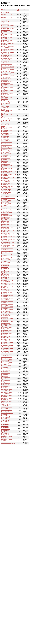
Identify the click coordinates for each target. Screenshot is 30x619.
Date (24, 10)
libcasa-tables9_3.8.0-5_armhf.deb (7, 413)
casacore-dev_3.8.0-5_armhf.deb (6, 396)
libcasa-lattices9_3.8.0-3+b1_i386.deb (7, 352)
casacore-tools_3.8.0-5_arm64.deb (7, 225)
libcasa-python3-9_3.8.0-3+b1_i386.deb (7, 94)
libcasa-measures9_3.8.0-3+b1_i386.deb (8, 257)
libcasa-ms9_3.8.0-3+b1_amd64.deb (6, 381)
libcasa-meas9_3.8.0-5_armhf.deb (6, 131)
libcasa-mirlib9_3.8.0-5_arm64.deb (6, 32)
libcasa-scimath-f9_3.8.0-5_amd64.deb (7, 67)
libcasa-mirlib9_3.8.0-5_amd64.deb (6, 56)
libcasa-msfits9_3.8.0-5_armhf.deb (7, 278)
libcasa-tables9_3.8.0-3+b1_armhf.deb (7, 416)
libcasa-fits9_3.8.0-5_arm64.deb (6, 160)
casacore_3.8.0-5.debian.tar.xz (5, 23)
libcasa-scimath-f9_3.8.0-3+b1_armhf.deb (7, 29)
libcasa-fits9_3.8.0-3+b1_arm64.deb (6, 163)
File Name (4, 10)
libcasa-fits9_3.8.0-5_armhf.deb (6, 154)
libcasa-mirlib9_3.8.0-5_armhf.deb (6, 38)
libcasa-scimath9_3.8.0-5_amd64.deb (7, 231)
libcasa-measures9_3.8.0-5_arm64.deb (8, 207)
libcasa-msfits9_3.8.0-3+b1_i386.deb (7, 290)
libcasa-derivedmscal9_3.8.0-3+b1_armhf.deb (6, 102)
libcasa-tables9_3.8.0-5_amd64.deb (7, 425)
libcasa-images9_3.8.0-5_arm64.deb (7, 301)
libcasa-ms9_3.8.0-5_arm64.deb (6, 375)
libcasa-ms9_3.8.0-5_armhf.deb (6, 366)
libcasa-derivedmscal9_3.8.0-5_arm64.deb (6, 106)
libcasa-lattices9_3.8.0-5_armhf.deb (7, 307)
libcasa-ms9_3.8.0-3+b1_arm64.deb (6, 372)
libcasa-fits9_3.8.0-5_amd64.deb (6, 193)
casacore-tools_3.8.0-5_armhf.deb (7, 219)
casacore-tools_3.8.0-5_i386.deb (7, 272)
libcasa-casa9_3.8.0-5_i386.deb (6, 363)
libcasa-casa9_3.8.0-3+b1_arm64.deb (6, 331)
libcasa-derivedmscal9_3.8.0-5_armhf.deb (6, 98)
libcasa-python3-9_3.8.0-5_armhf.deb (7, 73)
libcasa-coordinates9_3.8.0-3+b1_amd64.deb (8, 216)
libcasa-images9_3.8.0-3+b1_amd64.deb (7, 322)
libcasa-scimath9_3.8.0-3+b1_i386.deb (7, 263)
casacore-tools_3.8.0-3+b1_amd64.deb (7, 251)
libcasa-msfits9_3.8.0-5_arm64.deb (7, 266)
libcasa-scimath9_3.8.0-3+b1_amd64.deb (7, 234)
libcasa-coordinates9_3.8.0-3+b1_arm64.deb (8, 169)
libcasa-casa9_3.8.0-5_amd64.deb (6, 354)
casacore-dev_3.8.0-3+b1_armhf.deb (6, 393)
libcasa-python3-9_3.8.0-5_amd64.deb (7, 85)
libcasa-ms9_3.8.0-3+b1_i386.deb (6, 384)
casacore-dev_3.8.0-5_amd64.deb (6, 405)
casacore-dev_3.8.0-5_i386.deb (6, 402)
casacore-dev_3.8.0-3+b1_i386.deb (6, 410)
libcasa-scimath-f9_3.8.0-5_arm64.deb (7, 44)
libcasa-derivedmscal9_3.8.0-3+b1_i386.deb (6, 123)
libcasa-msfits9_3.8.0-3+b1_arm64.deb (7, 269)
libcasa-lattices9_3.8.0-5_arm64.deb (7, 316)
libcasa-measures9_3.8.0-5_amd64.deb (8, 246)
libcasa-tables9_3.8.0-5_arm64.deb (7, 422)
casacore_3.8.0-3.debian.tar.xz (5, 20)
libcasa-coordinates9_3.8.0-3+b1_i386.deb (8, 240)
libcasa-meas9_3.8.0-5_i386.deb (6, 148)
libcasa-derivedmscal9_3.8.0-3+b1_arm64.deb (6, 110)
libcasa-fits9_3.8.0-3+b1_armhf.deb (6, 157)
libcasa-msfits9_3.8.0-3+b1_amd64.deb (7, 284)
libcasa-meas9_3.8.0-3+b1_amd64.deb (6, 142)
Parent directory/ (5, 12)
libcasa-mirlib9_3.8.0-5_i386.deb (6, 61)
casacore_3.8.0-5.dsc (6, 14)
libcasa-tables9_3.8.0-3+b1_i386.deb (7, 434)
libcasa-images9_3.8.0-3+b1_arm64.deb (7, 304)
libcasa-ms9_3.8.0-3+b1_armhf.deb (6, 369)
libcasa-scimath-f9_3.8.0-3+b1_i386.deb (7, 53)
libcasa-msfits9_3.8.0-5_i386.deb (7, 293)
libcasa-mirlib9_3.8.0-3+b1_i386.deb (6, 64)
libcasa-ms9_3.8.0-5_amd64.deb (6, 378)
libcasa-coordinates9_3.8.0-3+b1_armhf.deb (8, 172)
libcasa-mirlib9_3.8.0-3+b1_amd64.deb (6, 59)
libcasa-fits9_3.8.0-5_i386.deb (6, 204)
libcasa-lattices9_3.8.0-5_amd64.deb (7, 337)
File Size (18, 10)
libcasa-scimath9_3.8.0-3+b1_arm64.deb (7, 187)
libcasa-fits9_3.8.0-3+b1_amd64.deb (6, 190)
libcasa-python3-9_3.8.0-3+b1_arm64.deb (7, 82)
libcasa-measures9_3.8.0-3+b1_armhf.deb (8, 195)
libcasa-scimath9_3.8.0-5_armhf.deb (7, 178)
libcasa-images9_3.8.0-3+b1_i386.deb (7, 346)
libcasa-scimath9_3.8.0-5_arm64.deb (7, 184)
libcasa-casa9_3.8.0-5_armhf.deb (6, 325)
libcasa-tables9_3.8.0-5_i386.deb (7, 431)
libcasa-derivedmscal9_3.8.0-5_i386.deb (6, 127)
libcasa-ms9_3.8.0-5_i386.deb (6, 387)
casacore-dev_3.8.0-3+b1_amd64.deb (6, 390)
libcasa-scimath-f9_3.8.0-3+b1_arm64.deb (7, 47)
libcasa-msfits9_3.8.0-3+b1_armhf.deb (7, 281)
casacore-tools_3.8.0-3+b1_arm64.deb (7, 228)
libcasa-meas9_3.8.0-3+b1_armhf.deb (6, 134)
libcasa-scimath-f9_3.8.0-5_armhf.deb (7, 26)
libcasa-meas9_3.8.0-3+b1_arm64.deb (6, 139)
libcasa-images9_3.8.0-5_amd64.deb (7, 319)
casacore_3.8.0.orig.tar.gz (8, 443)
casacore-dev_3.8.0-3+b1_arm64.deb (6, 407)
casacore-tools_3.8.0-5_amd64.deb (7, 248)
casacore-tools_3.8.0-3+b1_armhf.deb (7, 222)
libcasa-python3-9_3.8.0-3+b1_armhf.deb (7, 76)
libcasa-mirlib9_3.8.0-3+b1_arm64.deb (6, 35)
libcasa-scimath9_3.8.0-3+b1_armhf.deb (7, 181)
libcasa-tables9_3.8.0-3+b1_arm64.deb (7, 419)
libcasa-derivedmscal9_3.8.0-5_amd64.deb (6, 115)
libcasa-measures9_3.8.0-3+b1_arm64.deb (8, 210)
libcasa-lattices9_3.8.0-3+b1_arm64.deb (7, 313)
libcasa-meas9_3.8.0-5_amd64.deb (6, 145)
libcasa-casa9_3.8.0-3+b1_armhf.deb (6, 328)
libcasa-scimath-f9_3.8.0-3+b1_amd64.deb (7, 70)
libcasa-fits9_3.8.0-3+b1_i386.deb (6, 201)
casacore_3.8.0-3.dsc (6, 17)
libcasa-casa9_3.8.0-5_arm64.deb (6, 334)
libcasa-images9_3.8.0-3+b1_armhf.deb (7, 298)
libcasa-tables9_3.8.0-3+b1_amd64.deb (7, 428)
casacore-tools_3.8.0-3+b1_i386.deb (7, 275)
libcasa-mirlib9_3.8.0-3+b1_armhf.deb (6, 41)
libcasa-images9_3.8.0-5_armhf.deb (7, 296)
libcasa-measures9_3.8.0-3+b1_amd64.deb (8, 243)
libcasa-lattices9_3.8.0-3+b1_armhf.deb (7, 310)
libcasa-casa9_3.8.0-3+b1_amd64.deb (6, 357)
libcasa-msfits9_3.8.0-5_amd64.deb (7, 287)
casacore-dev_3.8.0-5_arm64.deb (6, 399)
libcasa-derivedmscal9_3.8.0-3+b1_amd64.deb (6, 119)
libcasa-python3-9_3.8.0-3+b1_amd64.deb (7, 88)
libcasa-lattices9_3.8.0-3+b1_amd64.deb (7, 340)
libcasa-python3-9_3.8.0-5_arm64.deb (7, 79)
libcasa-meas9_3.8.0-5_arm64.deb (6, 137)
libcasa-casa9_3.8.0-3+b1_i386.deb (6, 360)
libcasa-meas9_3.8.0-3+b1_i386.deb (6, 151)
